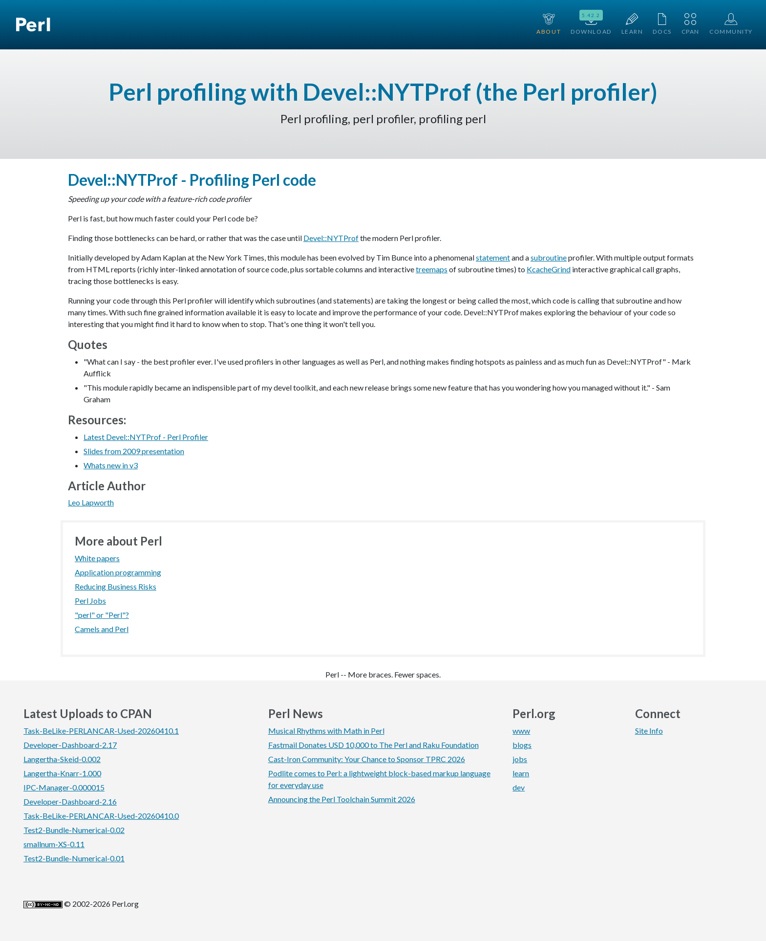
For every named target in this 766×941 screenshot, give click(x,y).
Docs (662, 24)
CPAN (690, 24)
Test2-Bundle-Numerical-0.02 (74, 829)
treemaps (431, 269)
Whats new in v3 (111, 465)
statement (493, 257)
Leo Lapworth (91, 502)
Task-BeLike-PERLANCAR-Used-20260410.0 (101, 815)
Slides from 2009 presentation (134, 451)
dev (518, 787)
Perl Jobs (90, 600)
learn (520, 773)
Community (731, 24)
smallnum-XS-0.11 (54, 844)
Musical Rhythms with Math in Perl (326, 730)
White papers (97, 558)
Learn (632, 24)
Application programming (118, 572)
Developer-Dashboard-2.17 (70, 744)
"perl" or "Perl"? (102, 614)
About (548, 24)
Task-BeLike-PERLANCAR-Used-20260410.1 (101, 730)
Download (591, 23)
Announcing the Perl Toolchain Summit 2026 (341, 799)
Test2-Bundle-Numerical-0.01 (74, 858)
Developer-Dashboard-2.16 (70, 801)
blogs (522, 744)
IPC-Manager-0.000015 (64, 787)
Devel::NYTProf (331, 237)
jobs (519, 759)
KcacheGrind (549, 269)
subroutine (549, 257)
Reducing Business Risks (115, 586)
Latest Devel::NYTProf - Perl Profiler (146, 436)
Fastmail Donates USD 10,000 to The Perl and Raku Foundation (373, 744)
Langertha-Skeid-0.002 (62, 759)
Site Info (649, 730)
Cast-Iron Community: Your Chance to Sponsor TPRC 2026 (366, 759)
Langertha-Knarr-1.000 (62, 773)
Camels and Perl (101, 629)
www (521, 730)
